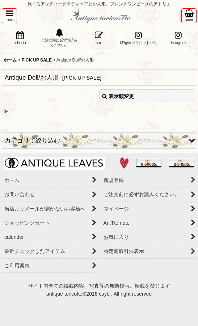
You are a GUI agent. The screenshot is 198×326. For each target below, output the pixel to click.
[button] (9, 15)
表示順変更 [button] (118, 96)
